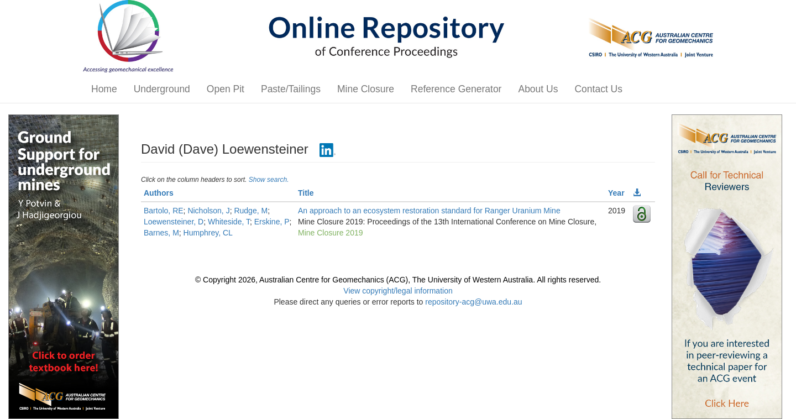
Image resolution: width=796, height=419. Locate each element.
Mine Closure (365, 89)
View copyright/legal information (397, 290)
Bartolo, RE (164, 210)
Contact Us (598, 89)
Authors (159, 192)
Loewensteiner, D (173, 221)
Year (616, 192)
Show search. (269, 180)
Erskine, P (272, 221)
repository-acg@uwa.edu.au (473, 301)
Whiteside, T (229, 221)
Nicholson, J (208, 210)
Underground (162, 89)
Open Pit (225, 89)
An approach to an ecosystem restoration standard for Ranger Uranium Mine (429, 210)
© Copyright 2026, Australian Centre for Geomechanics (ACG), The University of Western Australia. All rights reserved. (398, 279)
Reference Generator (456, 89)
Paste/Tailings (291, 89)
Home (104, 89)
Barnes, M (161, 232)
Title (306, 192)
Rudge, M (251, 210)
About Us (538, 89)
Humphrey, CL (208, 232)
